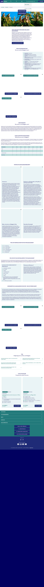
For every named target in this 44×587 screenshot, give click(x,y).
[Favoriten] (16, 1)
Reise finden (27, 4)
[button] (11, 359)
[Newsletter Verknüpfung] (22, 1)
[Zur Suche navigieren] (11, 1)
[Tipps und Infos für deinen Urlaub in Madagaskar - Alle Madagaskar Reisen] (18, 43)
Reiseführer (6, 7)
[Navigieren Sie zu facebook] (23, 440)
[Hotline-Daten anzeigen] (34, 1)
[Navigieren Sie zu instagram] (21, 440)
